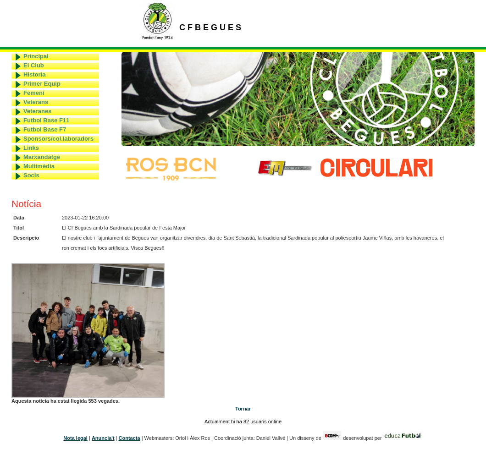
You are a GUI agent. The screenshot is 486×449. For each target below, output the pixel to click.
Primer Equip (42, 83)
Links (31, 147)
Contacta (129, 438)
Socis (31, 175)
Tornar (243, 408)
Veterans (35, 102)
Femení (33, 92)
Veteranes (37, 111)
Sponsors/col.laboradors (58, 138)
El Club (33, 65)
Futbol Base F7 (44, 129)
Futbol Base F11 (46, 120)
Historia (34, 74)
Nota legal (75, 438)
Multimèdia (39, 166)
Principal (36, 56)
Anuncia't (103, 438)
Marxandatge (41, 156)
